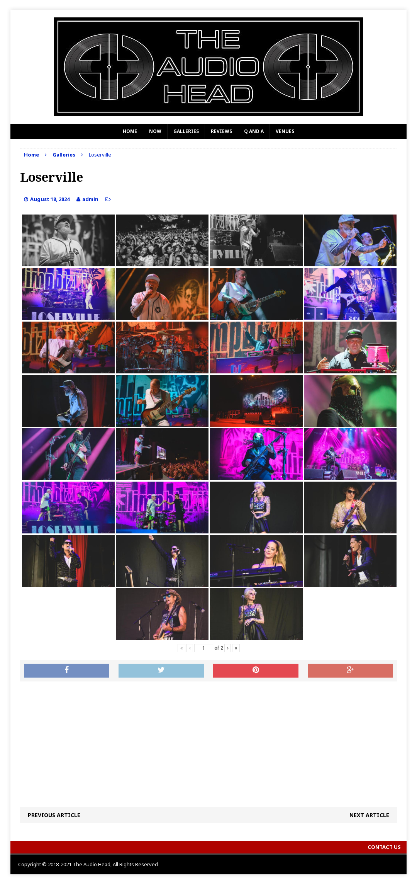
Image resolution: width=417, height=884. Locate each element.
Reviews (221, 131)
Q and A (254, 131)
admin (90, 199)
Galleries (186, 131)
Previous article (54, 815)
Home (130, 131)
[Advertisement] (208, 743)
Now (155, 131)
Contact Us (384, 846)
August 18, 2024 (50, 199)
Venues (285, 131)
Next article (369, 815)
